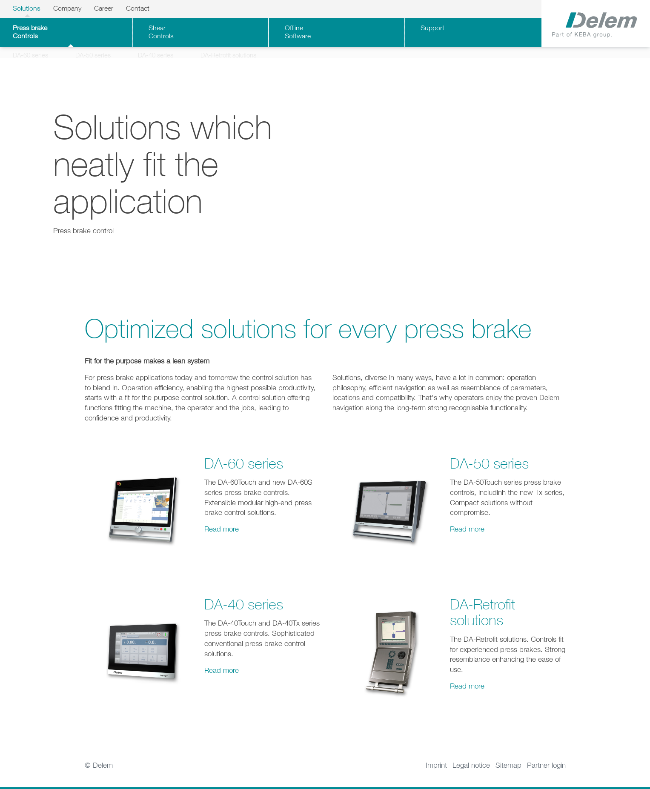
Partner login (546, 771)
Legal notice (471, 771)
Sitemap (508, 771)
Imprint (436, 771)
